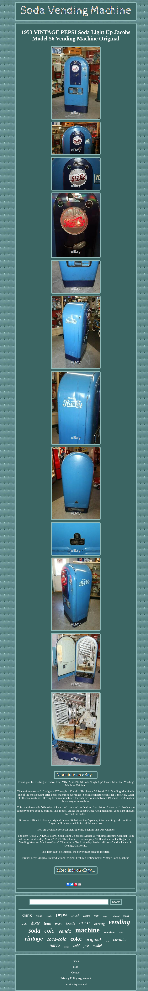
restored (115, 916)
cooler (86, 916)
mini (96, 915)
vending (119, 921)
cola (49, 930)
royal (107, 941)
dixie (35, 922)
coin (126, 915)
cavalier (120, 939)
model (97, 946)
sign (105, 916)
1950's (58, 923)
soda (34, 930)
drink (27, 915)
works (24, 924)
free (86, 946)
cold (76, 946)
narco (55, 945)
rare (121, 932)
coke (76, 939)
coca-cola (57, 939)
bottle (71, 923)
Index (75, 960)
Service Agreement (76, 984)
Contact (75, 972)
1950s (39, 916)
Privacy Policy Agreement (76, 978)
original (93, 939)
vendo (65, 931)
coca (84, 922)
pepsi (62, 914)
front (47, 923)
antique (66, 947)
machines (109, 932)
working (99, 923)
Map (75, 966)
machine (87, 930)
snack (75, 915)
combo (49, 916)
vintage (33, 938)
